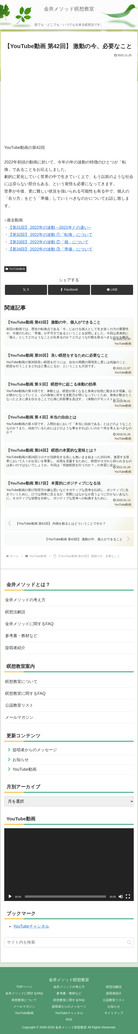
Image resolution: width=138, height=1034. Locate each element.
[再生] (10, 896)
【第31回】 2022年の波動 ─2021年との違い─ (49, 227)
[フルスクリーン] (128, 896)
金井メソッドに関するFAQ (29, 624)
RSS (69, 1019)
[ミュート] (121, 896)
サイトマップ (113, 1013)
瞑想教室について (21, 681)
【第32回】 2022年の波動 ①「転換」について (50, 234)
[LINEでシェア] (112, 290)
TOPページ (24, 987)
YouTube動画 (15, 268)
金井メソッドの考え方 (25, 600)
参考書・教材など (21, 635)
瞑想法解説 (15, 612)
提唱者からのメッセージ (69, 1006)
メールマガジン (19, 717)
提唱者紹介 (15, 648)
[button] (129, 942)
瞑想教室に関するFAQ (25, 693)
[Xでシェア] (26, 290)
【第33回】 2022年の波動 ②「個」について (48, 242)
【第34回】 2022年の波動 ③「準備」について (50, 249)
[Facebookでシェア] (69, 290)
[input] (69, 942)
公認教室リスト (19, 705)
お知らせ (114, 1006)
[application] (69, 864)
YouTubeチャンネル (31, 926)
